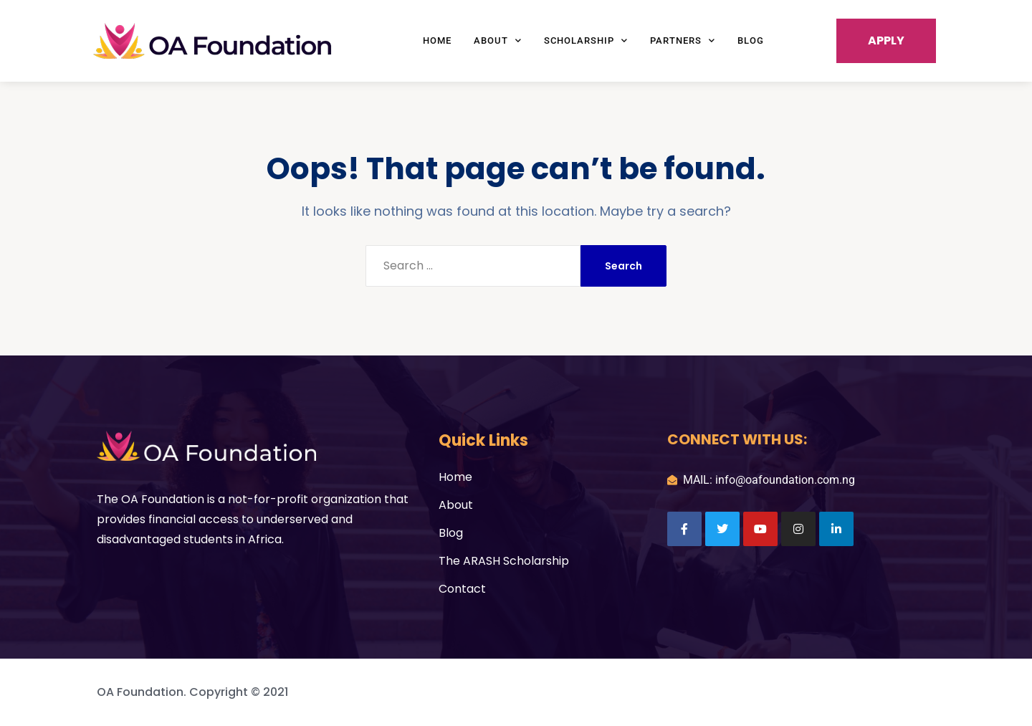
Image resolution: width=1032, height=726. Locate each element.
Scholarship (586, 40)
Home (437, 40)
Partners (682, 40)
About (498, 40)
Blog (750, 40)
